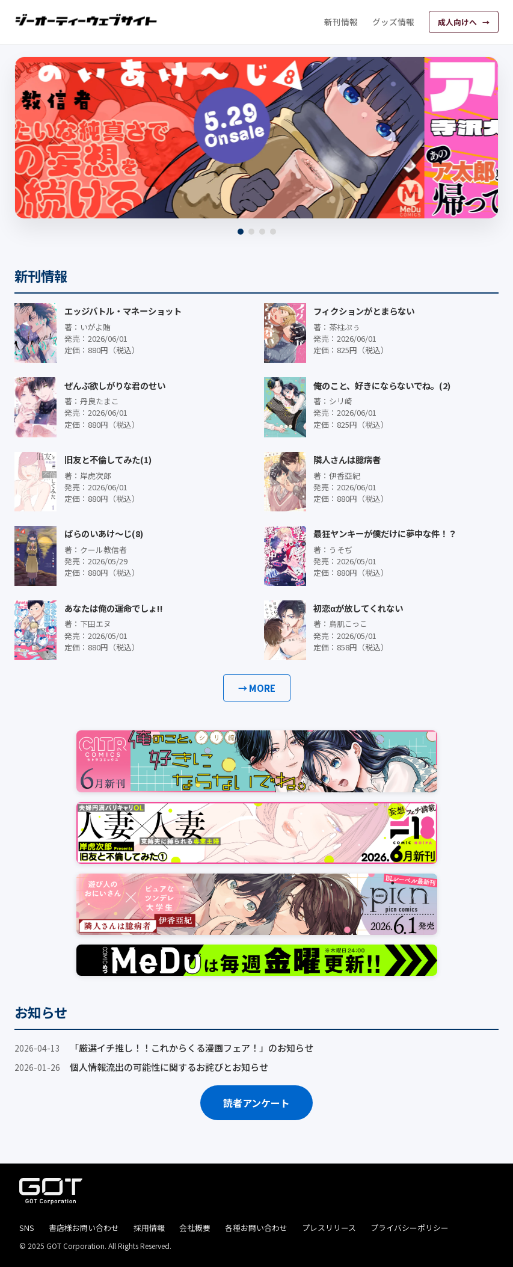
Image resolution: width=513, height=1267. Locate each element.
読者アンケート (256, 1103)
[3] (262, 232)
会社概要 (194, 1227)
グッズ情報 (393, 22)
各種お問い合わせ (256, 1227)
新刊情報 (341, 22)
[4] (273, 232)
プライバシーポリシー (409, 1227)
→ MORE (256, 687)
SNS (26, 1227)
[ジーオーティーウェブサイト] (86, 20)
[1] (241, 232)
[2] (251, 232)
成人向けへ (458, 22)
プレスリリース (329, 1227)
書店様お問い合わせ (84, 1227)
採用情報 (149, 1227)
